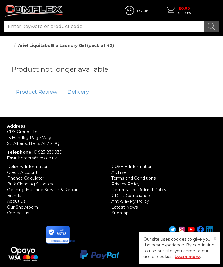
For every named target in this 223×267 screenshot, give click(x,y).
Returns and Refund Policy (139, 189)
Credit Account (22, 172)
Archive (119, 172)
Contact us (18, 213)
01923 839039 (48, 152)
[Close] (215, 238)
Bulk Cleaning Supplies (30, 184)
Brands (14, 195)
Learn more (187, 256)
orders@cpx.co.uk (39, 158)
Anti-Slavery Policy (130, 201)
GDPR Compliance (131, 195)
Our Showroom (22, 207)
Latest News (124, 207)
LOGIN (143, 10)
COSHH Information (132, 166)
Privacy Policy (126, 184)
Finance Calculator (25, 178)
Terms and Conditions (133, 178)
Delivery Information (28, 166)
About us (16, 201)
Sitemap (120, 213)
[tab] (36, 92)
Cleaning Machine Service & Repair (42, 189)
